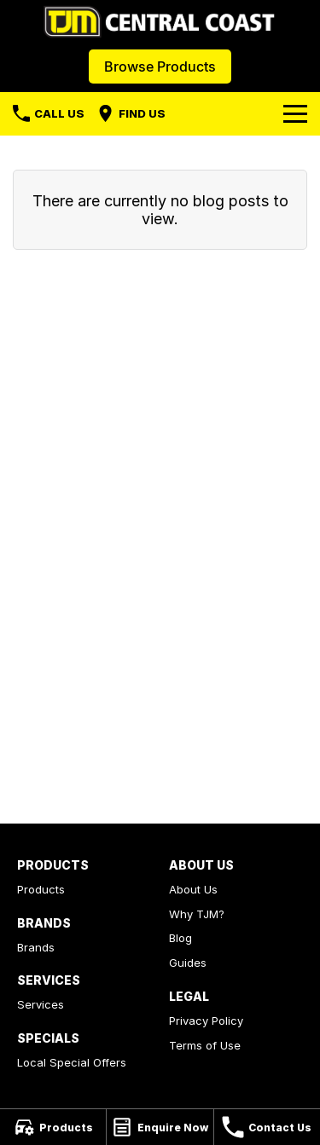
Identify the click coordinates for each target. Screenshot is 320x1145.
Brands (36, 947)
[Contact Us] (267, 1127)
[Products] (53, 1127)
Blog (180, 938)
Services (40, 1004)
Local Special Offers (71, 1062)
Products (41, 889)
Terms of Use (205, 1045)
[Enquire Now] (159, 1127)
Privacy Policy (206, 1020)
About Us (193, 889)
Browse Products (160, 66)
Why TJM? (196, 914)
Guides (188, 962)
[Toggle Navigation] (295, 113)
